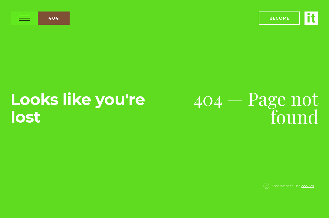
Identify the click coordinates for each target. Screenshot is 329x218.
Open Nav (24, 18)
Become (279, 18)
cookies (307, 185)
